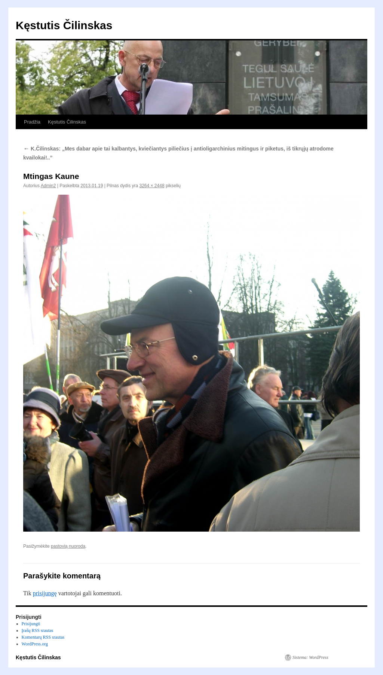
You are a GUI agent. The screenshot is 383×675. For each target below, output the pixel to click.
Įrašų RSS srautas (37, 630)
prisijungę (45, 593)
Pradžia (32, 122)
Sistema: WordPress (310, 657)
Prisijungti (31, 623)
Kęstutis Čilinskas (64, 25)
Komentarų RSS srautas (43, 637)
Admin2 (48, 185)
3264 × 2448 (151, 185)
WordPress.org (35, 644)
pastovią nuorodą (68, 546)
